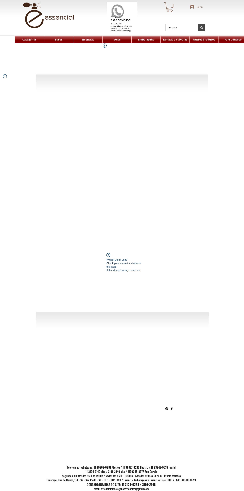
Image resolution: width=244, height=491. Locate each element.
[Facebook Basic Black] (171, 408)
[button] (169, 7)
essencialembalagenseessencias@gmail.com (125, 489)
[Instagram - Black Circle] (166, 408)
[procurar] (179, 27)
